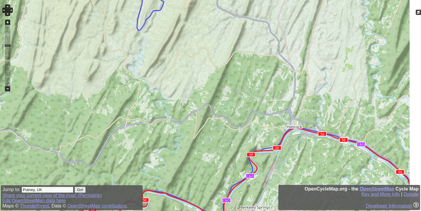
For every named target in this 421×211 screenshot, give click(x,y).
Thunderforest (34, 205)
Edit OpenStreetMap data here (34, 200)
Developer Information (389, 205)
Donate (411, 194)
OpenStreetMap (377, 188)
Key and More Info (381, 194)
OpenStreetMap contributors (97, 205)
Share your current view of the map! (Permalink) (52, 195)
